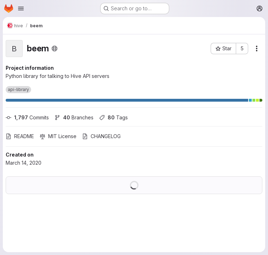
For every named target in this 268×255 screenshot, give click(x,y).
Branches (74, 117)
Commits (27, 117)
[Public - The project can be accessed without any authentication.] (54, 48)
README (20, 136)
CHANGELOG (101, 136)
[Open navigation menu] (21, 8)
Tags (113, 117)
